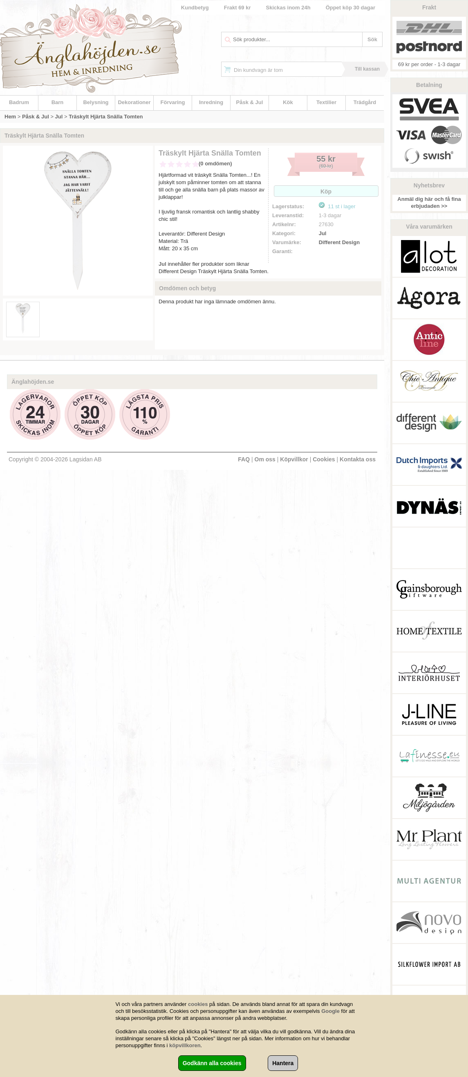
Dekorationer (134, 102)
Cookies (324, 459)
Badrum (19, 102)
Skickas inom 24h (288, 7)
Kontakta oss (358, 459)
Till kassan (367, 69)
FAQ (244, 459)
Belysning (95, 102)
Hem (10, 116)
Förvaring (173, 102)
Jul (59, 116)
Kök (288, 102)
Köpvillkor (294, 459)
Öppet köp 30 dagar (350, 7)
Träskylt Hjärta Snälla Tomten (106, 116)
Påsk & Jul (249, 102)
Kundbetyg (195, 7)
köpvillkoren (185, 1045)
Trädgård (365, 102)
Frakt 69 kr (237, 7)
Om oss (265, 459)
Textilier (326, 102)
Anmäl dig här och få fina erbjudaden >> (429, 202)
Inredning (211, 102)
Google (330, 1011)
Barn (58, 102)
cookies (198, 1004)
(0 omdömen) (215, 163)
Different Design (339, 242)
